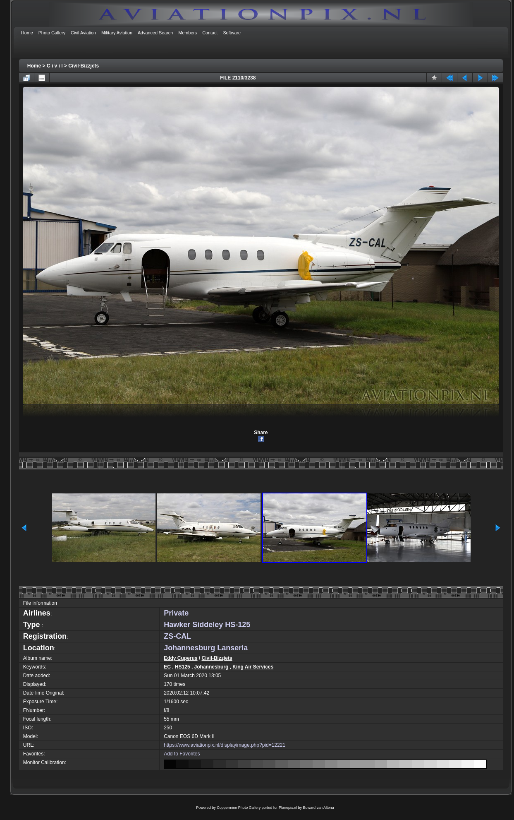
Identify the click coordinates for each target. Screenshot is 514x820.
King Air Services (252, 667)
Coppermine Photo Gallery (239, 808)
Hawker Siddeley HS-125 (207, 624)
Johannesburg (211, 667)
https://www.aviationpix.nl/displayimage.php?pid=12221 (224, 745)
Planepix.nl (288, 808)
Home (34, 66)
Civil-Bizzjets (83, 66)
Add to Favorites (182, 754)
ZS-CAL (177, 636)
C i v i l (55, 66)
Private (176, 613)
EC (167, 667)
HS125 (182, 667)
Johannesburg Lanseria (206, 648)
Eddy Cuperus (180, 658)
